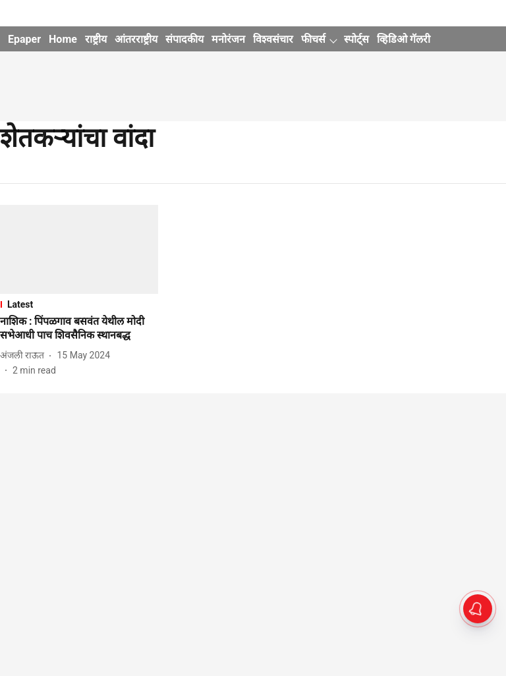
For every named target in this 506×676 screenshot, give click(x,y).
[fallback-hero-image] (79, 249)
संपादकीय (184, 39)
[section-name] (79, 304)
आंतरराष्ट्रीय (136, 39)
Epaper (24, 39)
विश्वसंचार (273, 39)
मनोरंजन (228, 39)
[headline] (79, 329)
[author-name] (24, 355)
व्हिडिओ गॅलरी (403, 39)
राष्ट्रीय (96, 39)
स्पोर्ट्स (356, 39)
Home (63, 39)
